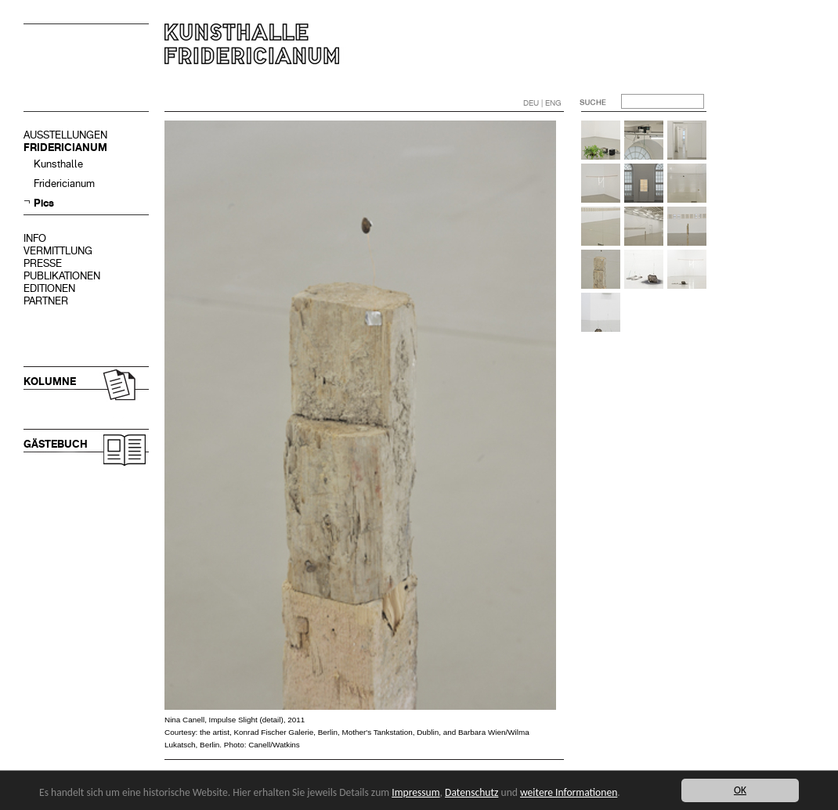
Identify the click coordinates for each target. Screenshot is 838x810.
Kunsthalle (58, 164)
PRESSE (42, 263)
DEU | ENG (542, 103)
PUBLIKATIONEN (61, 276)
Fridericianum (64, 183)
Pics (44, 203)
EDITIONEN (49, 288)
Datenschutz (471, 792)
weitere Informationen (568, 792)
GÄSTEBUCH (55, 444)
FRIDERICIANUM (65, 147)
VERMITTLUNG (57, 251)
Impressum (415, 792)
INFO (34, 238)
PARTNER (45, 301)
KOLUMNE (49, 381)
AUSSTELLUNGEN (65, 135)
